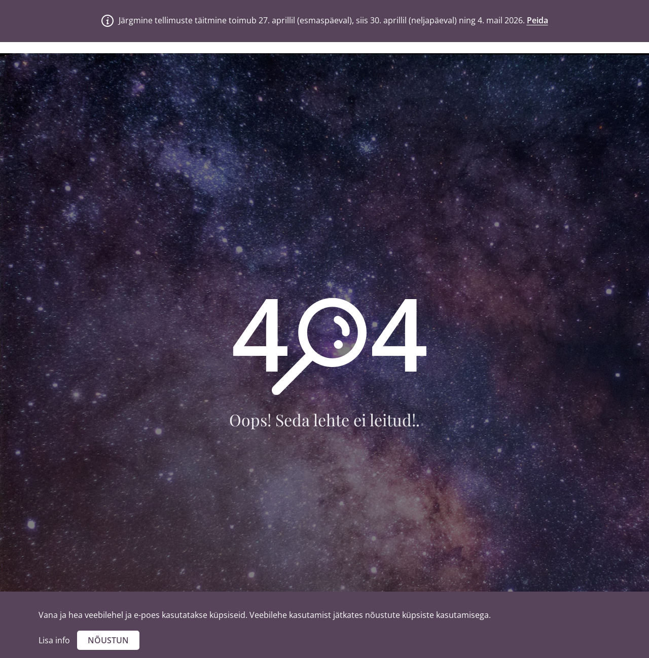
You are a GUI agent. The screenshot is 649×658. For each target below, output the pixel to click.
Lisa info (54, 640)
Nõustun (108, 640)
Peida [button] (537, 20)
